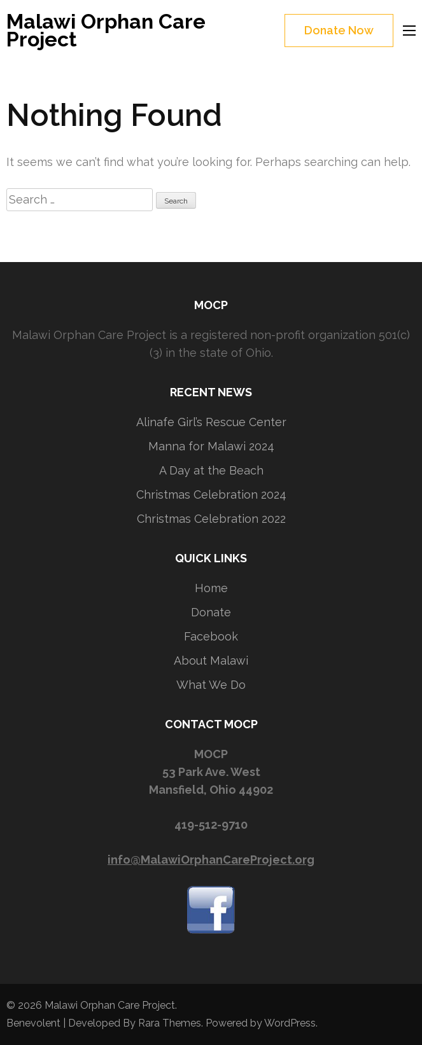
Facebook (211, 636)
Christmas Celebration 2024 (211, 494)
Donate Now (339, 30)
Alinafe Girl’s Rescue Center (211, 422)
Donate (211, 612)
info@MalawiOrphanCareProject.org (211, 859)
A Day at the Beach (211, 470)
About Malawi (211, 660)
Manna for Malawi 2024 (211, 446)
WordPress (290, 1023)
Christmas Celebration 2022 (211, 518)
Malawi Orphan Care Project (106, 30)
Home (211, 588)
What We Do (211, 684)
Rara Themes (169, 1023)
